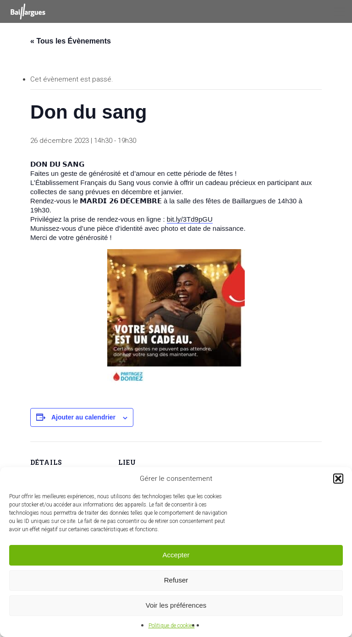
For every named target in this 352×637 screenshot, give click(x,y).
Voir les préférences (176, 605)
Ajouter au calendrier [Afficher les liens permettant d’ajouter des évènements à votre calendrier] (83, 417)
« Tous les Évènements (70, 41)
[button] (338, 478)
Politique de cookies (171, 625)
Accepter (175, 555)
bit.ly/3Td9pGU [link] (190, 219)
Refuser (176, 580)
